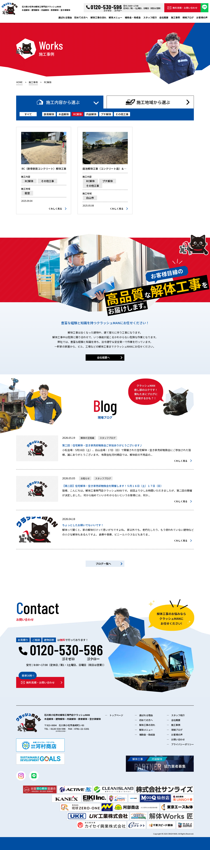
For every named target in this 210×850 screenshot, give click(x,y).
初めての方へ (81, 17)
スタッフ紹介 (150, 17)
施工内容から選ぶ (63, 102)
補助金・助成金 (133, 17)
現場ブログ (188, 17)
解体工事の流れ (98, 17)
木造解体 (63, 114)
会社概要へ (103, 357)
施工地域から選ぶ (153, 102)
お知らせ (85, 478)
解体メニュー (115, 17)
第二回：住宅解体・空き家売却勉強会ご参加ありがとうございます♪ (102, 445)
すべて (28, 114)
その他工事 (122, 114)
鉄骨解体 (49, 114)
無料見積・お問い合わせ (182, 7)
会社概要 (163, 17)
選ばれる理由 (65, 17)
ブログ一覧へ (103, 564)
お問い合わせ (178, 739)
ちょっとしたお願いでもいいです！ (83, 525)
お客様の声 (202, 17)
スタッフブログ (108, 437)
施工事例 (175, 17)
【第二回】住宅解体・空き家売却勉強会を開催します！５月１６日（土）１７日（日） (112, 486)
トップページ (116, 715)
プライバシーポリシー (182, 744)
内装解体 (91, 114)
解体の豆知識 (87, 437)
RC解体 (77, 114)
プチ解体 (106, 114)
